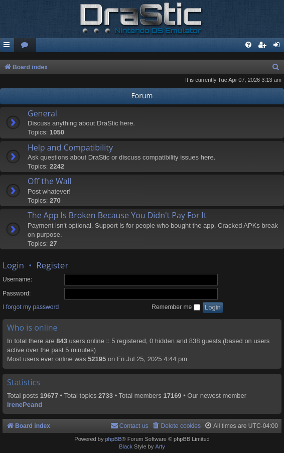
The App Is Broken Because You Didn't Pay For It (117, 215)
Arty (160, 446)
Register (52, 265)
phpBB (113, 439)
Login (13, 265)
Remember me (176, 307)
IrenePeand (24, 404)
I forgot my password (31, 307)
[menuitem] (25, 45)
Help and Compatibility (70, 147)
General (42, 113)
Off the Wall (50, 181)
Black (125, 446)
